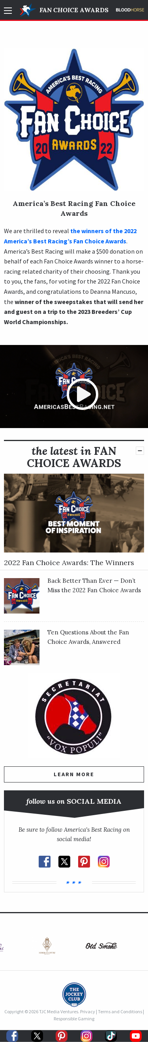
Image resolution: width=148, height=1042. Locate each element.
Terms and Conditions (120, 1011)
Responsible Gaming (74, 1019)
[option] (47, 948)
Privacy (87, 1011)
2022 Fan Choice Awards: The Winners (69, 562)
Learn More (74, 774)
